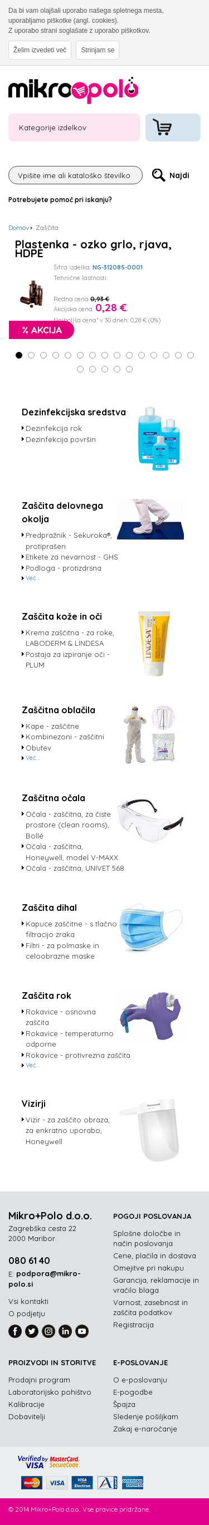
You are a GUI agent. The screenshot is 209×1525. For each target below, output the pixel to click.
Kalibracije (26, 1404)
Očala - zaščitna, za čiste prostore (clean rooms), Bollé (68, 825)
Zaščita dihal (49, 907)
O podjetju (26, 1313)
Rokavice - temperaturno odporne (70, 1039)
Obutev (38, 747)
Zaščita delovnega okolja (62, 512)
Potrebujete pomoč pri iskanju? (60, 199)
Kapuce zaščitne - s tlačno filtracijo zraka (71, 929)
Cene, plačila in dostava (154, 1255)
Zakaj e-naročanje (145, 1428)
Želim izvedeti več (39, 50)
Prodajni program (39, 1379)
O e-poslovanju (140, 1379)
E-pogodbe (133, 1391)
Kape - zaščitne (52, 726)
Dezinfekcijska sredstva (74, 412)
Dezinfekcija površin (61, 439)
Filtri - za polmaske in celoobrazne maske (62, 951)
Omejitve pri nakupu (148, 1267)
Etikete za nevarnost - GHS (72, 556)
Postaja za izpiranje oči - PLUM (68, 660)
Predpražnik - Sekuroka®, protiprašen (69, 541)
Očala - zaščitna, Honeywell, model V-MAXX (72, 852)
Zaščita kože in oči (62, 616)
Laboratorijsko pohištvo (49, 1391)
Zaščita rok (46, 995)
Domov (18, 227)
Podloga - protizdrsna (63, 567)
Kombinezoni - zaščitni (65, 736)
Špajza (124, 1404)
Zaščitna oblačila (58, 709)
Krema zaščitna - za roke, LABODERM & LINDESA (70, 638)
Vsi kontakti (28, 1301)
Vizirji (34, 1103)
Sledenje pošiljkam (145, 1416)
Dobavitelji (26, 1416)
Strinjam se (97, 50)
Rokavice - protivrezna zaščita (78, 1055)
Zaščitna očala (53, 797)
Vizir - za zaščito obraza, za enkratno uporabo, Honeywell (68, 1130)
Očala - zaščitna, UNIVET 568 (75, 868)
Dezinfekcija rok (54, 428)
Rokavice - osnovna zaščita (61, 1017)
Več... (33, 578)
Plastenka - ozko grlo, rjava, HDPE (93, 249)
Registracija (133, 1324)
